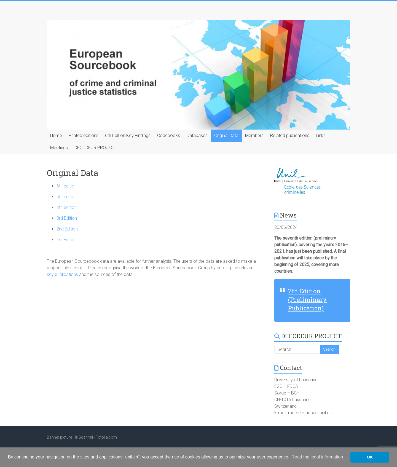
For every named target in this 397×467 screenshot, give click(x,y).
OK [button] (370, 457)
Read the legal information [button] (317, 457)
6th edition (67, 186)
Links (321, 135)
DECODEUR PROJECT (95, 147)
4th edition (67, 207)
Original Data (226, 135)
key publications (63, 274)
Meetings (59, 147)
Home (56, 135)
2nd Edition (67, 229)
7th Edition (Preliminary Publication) (307, 299)
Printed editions (83, 135)
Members (254, 135)
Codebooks (168, 135)
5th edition (67, 196)
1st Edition (67, 239)
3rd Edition (67, 218)
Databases (197, 135)
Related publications (289, 135)
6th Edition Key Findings (128, 135)
